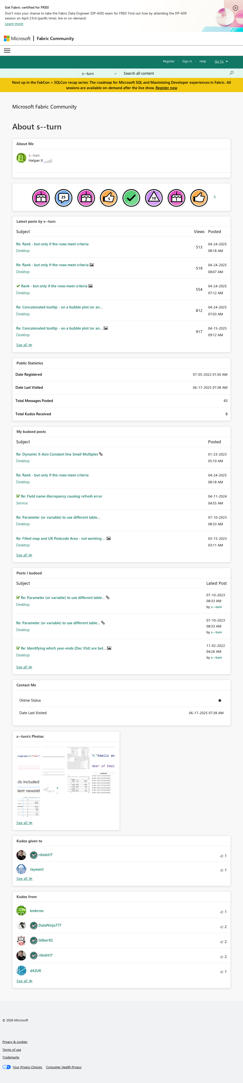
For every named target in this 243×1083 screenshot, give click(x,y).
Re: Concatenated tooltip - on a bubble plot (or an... (59, 307)
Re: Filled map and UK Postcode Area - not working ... (61, 538)
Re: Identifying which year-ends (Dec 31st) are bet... (64, 648)
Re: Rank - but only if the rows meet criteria (52, 243)
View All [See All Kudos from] (24, 981)
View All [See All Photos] (24, 823)
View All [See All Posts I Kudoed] (24, 667)
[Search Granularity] (99, 73)
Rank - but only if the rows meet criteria (54, 285)
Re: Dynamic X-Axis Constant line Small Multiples (57, 454)
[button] (29, 758)
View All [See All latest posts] (24, 345)
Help (203, 61)
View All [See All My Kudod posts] (24, 555)
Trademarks (10, 1057)
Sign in (187, 61)
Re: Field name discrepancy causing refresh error (61, 496)
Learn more (14, 23)
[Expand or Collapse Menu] (7, 50)
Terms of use (11, 1049)
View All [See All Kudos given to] (24, 878)
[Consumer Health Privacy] (63, 1067)
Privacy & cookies (14, 1042)
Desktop (23, 250)
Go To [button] (219, 61)
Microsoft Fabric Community (44, 106)
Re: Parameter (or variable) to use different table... (58, 517)
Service (22, 502)
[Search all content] (179, 73)
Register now (166, 87)
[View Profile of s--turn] (216, 606)
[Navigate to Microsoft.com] (17, 38)
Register (169, 61)
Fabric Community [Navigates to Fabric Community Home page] (55, 38)
